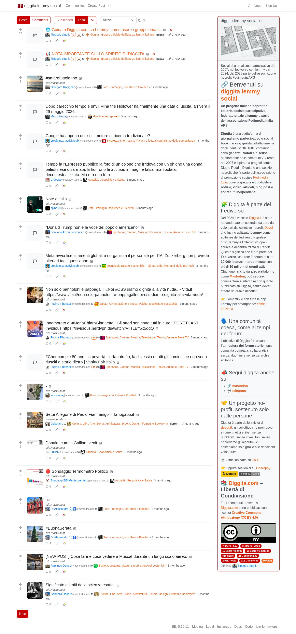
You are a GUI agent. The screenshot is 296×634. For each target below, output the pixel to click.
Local (82, 20)
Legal (210, 626)
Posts (23, 20)
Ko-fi (255, 460)
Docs (238, 626)
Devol (269, 227)
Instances (224, 626)
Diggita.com (243, 483)
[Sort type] (118, 20)
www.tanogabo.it (55, 419)
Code (249, 626)
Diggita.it (255, 218)
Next (22, 614)
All (92, 20)
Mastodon (237, 276)
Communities (75, 5)
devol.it (226, 427)
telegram (239, 390)
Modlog (267, 560)
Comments (40, 20)
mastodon (240, 386)
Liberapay (263, 468)
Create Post (96, 5)
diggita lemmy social (39, 5)
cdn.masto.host (55, 83)
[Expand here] (35, 84)
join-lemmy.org (266, 626)
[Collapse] (260, 21)
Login (258, 5)
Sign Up (271, 5)
